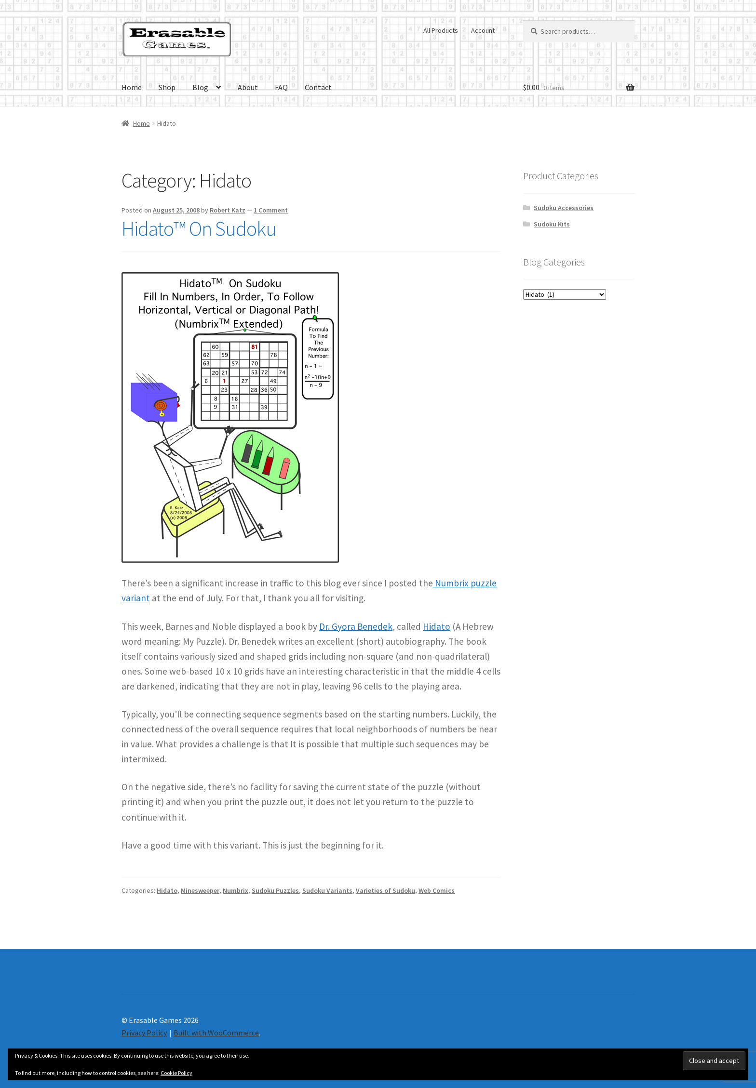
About (248, 87)
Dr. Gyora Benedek (355, 626)
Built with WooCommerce (216, 1032)
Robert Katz (227, 210)
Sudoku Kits (552, 224)
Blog (200, 87)
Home (132, 87)
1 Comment (271, 210)
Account (483, 30)
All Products (440, 30)
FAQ (281, 87)
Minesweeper (200, 890)
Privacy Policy (144, 1032)
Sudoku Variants (327, 890)
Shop (167, 87)
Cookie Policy (176, 1072)
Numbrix (235, 890)
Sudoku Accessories (564, 207)
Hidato (436, 626)
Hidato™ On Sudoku (199, 228)
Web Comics (436, 890)
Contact (318, 87)
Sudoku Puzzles (275, 890)
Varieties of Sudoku (385, 890)
